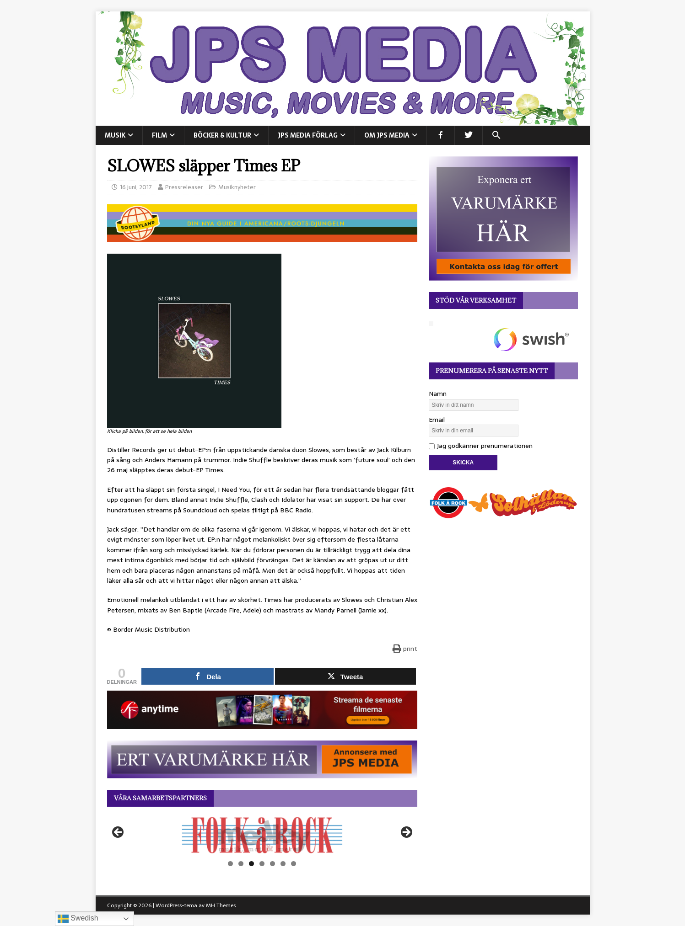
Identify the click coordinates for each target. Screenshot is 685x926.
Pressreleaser (184, 187)
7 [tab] (293, 863)
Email (437, 420)
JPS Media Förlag (308, 135)
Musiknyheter (237, 187)
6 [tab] (283, 863)
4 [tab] (261, 863)
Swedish (78, 918)
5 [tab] (272, 863)
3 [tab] (251, 863)
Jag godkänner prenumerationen (481, 446)
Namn (438, 393)
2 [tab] (240, 863)
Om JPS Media (387, 135)
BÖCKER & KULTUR (222, 135)
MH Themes (221, 905)
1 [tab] (230, 863)
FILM (159, 135)
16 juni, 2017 (136, 187)
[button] (496, 135)
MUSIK (115, 135)
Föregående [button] (118, 833)
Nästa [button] (406, 833)
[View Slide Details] (262, 835)
